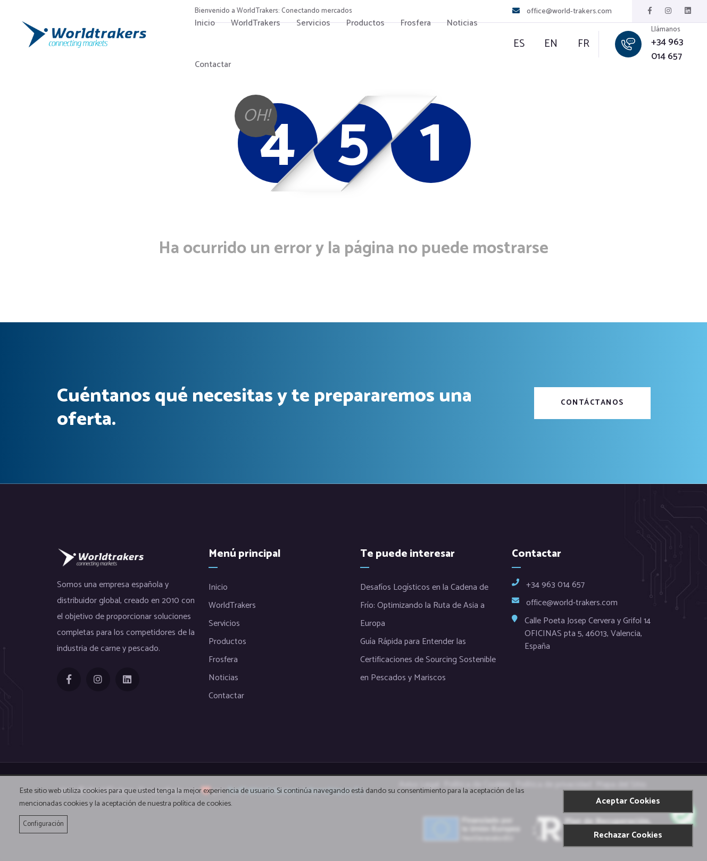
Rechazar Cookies (628, 835)
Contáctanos (592, 403)
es (520, 44)
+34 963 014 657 (667, 49)
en (548, 44)
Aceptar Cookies (628, 801)
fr (577, 44)
